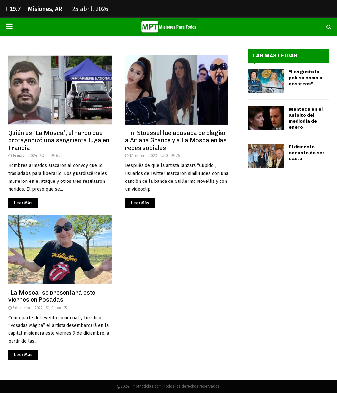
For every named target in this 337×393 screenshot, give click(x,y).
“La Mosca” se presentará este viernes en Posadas (51, 296)
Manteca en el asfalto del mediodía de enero (306, 118)
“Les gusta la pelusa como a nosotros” (305, 78)
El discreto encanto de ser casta (307, 152)
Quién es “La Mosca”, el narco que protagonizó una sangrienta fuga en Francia (58, 140)
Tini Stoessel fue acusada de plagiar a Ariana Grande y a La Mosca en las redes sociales (176, 140)
